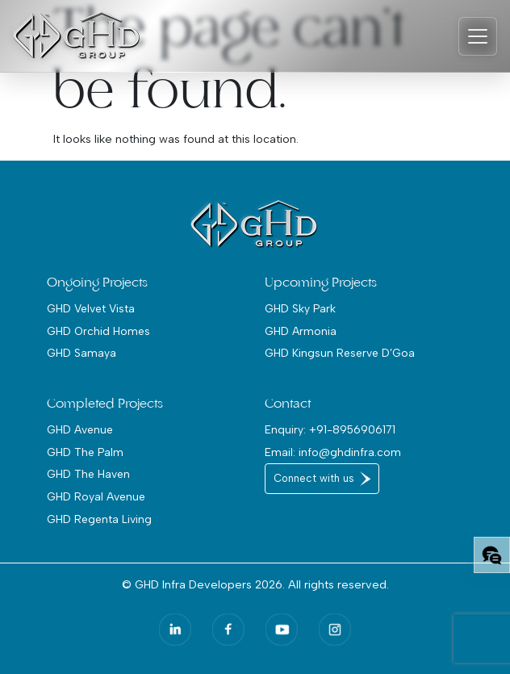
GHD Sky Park (300, 308)
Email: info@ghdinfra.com (333, 452)
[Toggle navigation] (477, 36)
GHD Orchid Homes (98, 330)
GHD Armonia (301, 330)
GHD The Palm (85, 452)
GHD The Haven (88, 473)
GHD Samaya (81, 352)
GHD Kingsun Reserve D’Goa (340, 352)
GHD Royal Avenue (96, 496)
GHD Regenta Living (99, 519)
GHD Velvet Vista (91, 308)
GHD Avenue (80, 429)
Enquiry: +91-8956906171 (330, 429)
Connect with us (314, 478)
